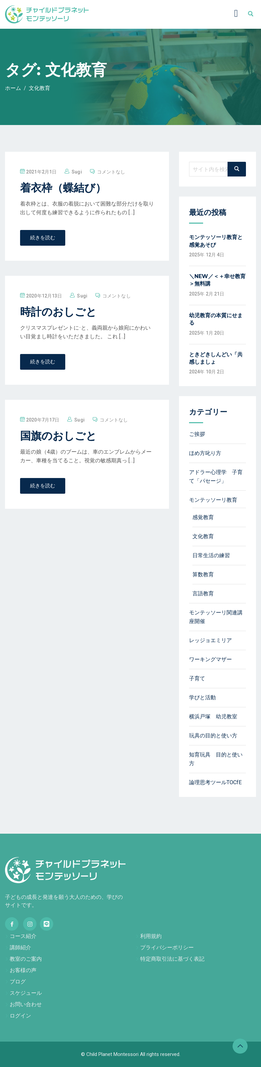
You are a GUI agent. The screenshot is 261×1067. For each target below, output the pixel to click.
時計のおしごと (58, 311)
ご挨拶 (197, 434)
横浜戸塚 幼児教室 (213, 716)
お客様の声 (23, 970)
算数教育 (203, 574)
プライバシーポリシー (167, 947)
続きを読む (42, 238)
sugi (77, 171)
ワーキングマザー (210, 659)
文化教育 (203, 536)
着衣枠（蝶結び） (63, 187)
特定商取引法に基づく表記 (172, 959)
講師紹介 (20, 947)
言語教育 (203, 593)
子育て (197, 678)
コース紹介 (23, 936)
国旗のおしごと (58, 435)
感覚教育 (203, 517)
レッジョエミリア (210, 640)
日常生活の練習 (211, 555)
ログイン (20, 1016)
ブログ (18, 981)
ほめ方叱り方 (205, 453)
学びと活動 (202, 697)
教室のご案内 (26, 959)
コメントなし (111, 171)
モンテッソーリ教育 (213, 500)
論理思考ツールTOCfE (215, 782)
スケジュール (26, 993)
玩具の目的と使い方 (213, 735)
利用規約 (151, 936)
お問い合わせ (26, 1004)
